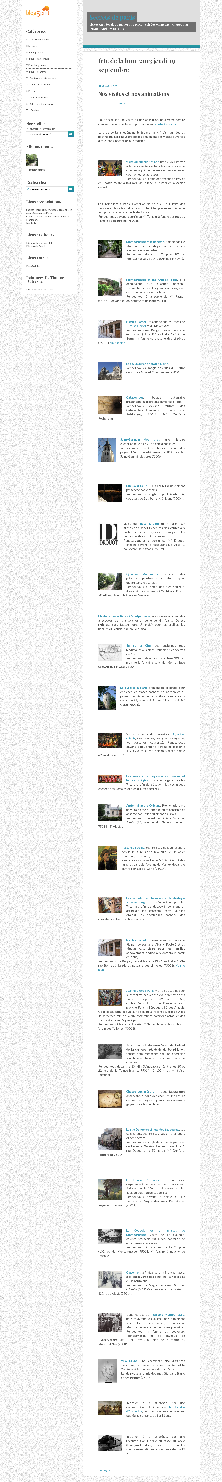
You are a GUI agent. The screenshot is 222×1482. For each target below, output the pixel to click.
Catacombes (134, 397)
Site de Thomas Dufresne (39, 289)
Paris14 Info (33, 266)
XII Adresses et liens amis (39, 104)
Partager (104, 1470)
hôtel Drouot (149, 523)
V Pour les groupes (36, 65)
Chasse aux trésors (140, 1091)
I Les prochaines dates (37, 39)
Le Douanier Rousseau (142, 1180)
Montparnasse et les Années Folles (151, 279)
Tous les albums (37, 169)
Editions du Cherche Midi (39, 242)
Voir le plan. (118, 343)
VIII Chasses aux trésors (39, 84)
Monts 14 (31, 223)
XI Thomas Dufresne (37, 97)
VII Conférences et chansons (41, 78)
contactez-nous (165, 124)
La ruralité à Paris (133, 687)
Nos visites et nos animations (133, 93)
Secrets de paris (112, 17)
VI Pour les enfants (36, 71)
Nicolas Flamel (136, 322)
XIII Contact (32, 110)
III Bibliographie (34, 52)
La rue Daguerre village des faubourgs (152, 1129)
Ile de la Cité (138, 645)
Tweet (123, 103)
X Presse (31, 91)
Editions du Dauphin (36, 246)
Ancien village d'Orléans (143, 805)
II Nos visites (33, 45)
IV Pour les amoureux (37, 58)
